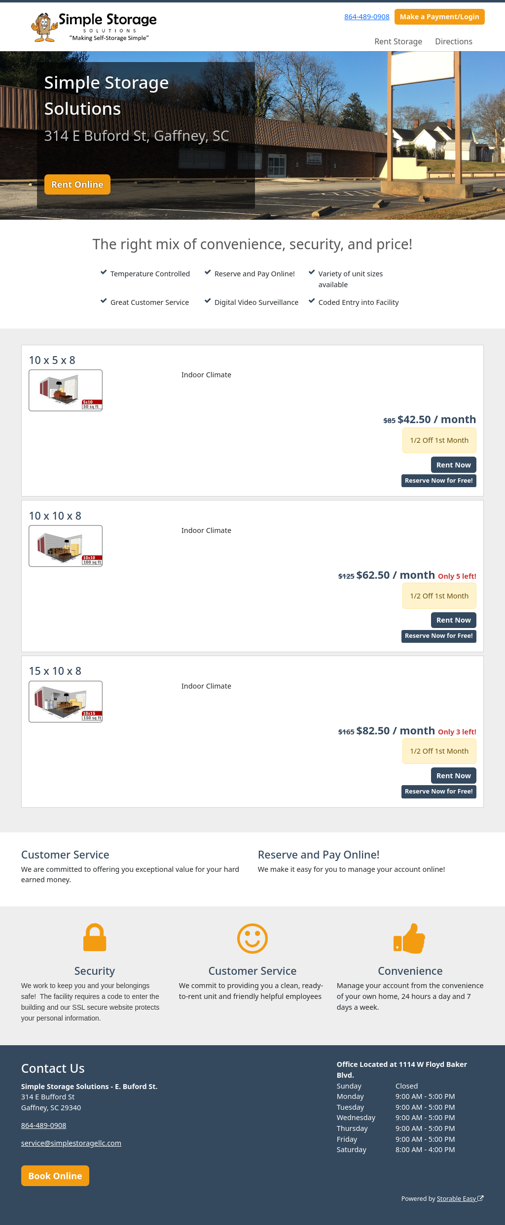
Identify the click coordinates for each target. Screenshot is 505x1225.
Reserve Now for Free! (439, 480)
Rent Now (453, 464)
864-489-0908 (367, 16)
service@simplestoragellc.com (71, 1143)
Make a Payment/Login (439, 16)
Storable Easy (460, 1198)
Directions (453, 41)
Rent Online (77, 184)
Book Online (55, 1176)
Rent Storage (398, 41)
